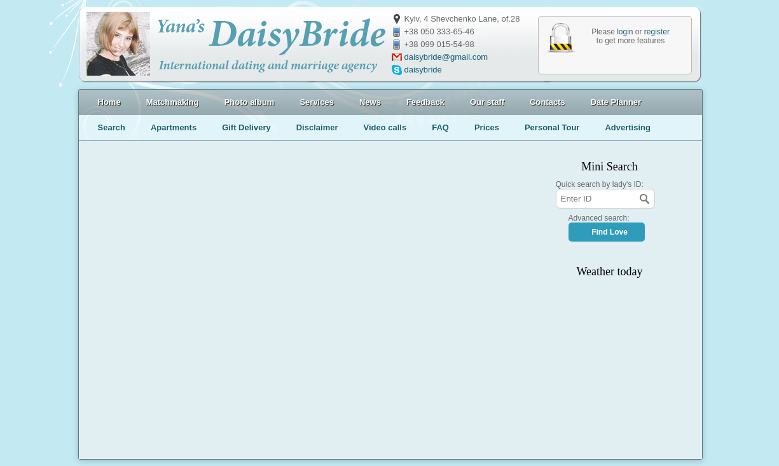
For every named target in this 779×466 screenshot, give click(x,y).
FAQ (440, 127)
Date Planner (616, 102)
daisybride (423, 69)
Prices (486, 127)
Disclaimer (317, 127)
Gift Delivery (246, 127)
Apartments (173, 127)
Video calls (384, 127)
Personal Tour (552, 127)
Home (109, 102)
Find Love (609, 232)
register (657, 31)
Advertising (628, 127)
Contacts (547, 102)
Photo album (249, 102)
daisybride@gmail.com (446, 57)
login (625, 31)
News (370, 102)
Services (317, 102)
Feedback (425, 102)
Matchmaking (172, 102)
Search (111, 127)
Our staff (487, 102)
